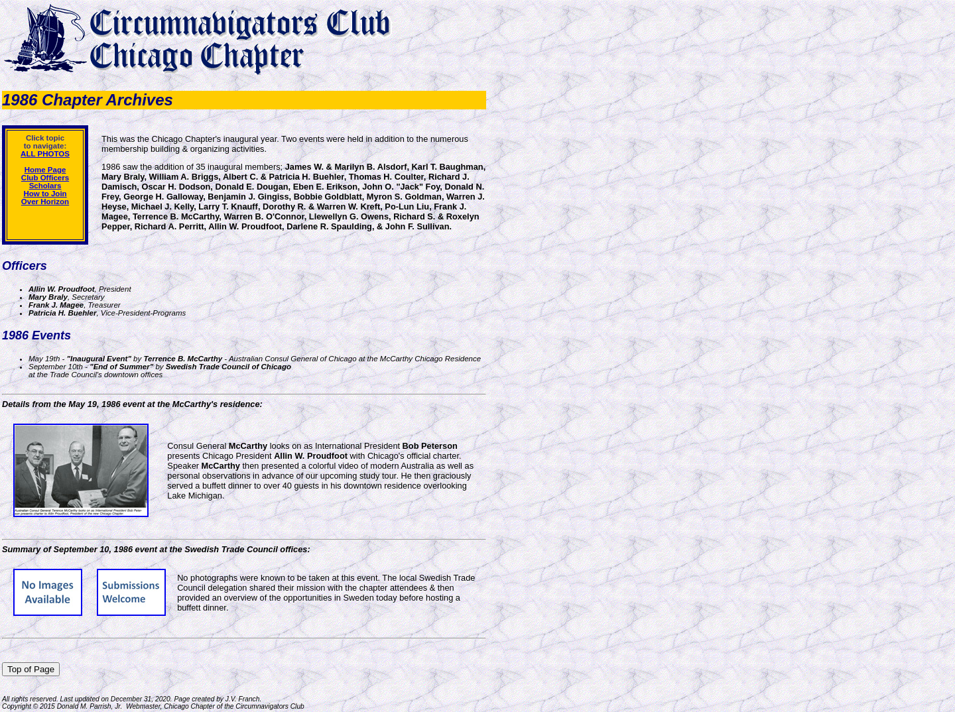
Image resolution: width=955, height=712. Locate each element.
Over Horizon (45, 202)
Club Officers (45, 178)
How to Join (44, 194)
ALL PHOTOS (45, 154)
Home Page (45, 170)
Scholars (45, 186)
